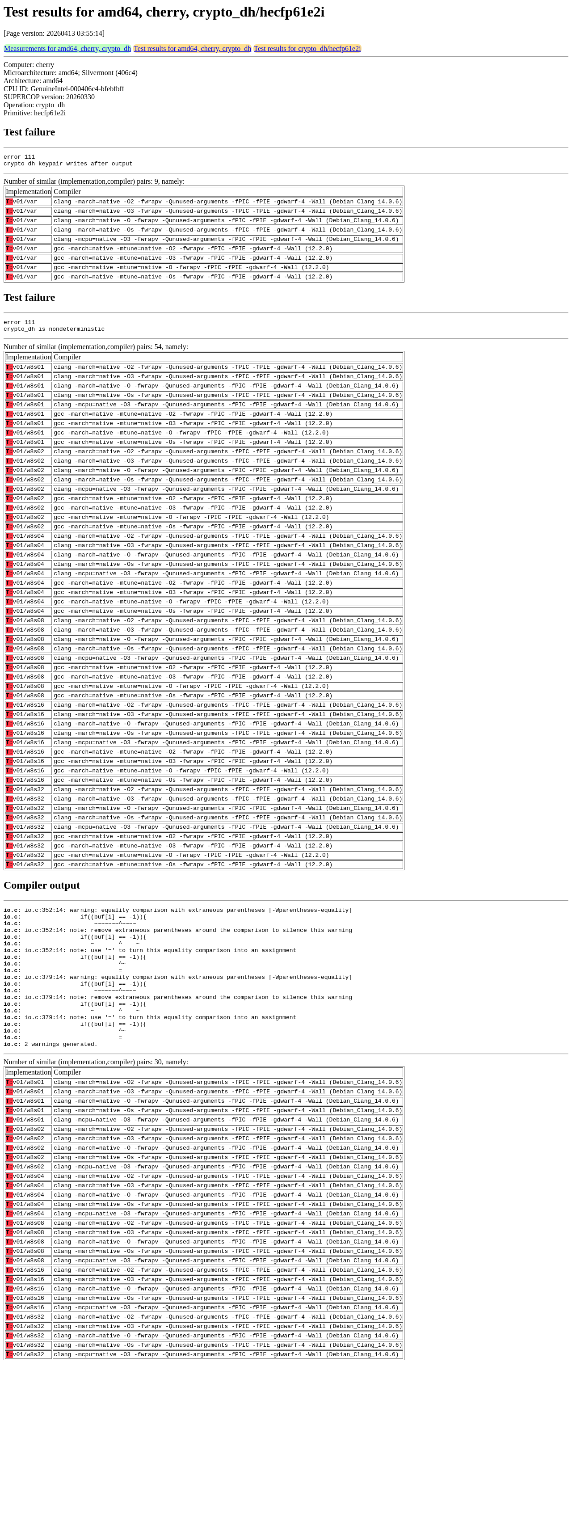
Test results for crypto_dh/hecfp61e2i (307, 48)
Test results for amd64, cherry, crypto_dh (192, 48)
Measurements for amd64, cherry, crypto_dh (67, 48)
